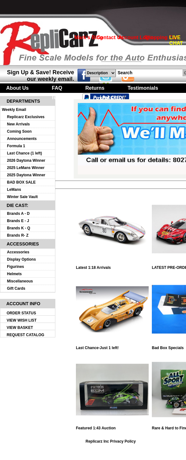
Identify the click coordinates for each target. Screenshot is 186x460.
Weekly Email (14, 109)
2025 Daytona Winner (26, 175)
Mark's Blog (88, 37)
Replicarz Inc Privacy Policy (110, 441)
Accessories (18, 252)
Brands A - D (18, 213)
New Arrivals (18, 124)
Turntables (64, 97)
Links (106, 97)
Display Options (21, 259)
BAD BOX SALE (21, 182)
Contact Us (110, 37)
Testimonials (142, 88)
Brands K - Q (18, 228)
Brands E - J (18, 221)
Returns (94, 88)
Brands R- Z (17, 235)
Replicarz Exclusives (26, 117)
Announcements (22, 138)
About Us (17, 88)
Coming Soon (19, 131)
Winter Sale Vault (22, 197)
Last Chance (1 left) (24, 153)
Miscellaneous (20, 281)
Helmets (14, 274)
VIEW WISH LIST (22, 320)
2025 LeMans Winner (26, 168)
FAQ (57, 88)
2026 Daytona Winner (26, 160)
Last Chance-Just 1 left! (112, 346)
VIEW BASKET (20, 327)
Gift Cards (16, 288)
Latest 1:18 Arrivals (112, 266)
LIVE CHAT (176, 40)
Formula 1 (16, 146)
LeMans (14, 189)
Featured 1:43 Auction (112, 426)
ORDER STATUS (21, 313)
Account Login (135, 37)
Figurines (15, 266)
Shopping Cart (161, 37)
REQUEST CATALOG (25, 335)
